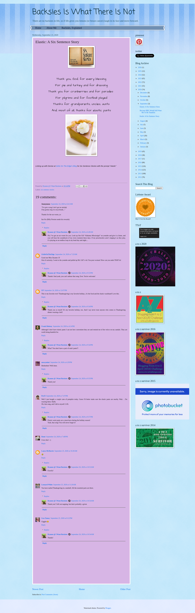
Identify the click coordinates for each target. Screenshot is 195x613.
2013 (140, 174)
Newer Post (37, 589)
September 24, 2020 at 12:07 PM (55, 290)
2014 (140, 170)
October (143, 100)
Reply (43, 223)
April (142, 136)
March (142, 139)
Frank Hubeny (46, 326)
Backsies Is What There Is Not (83, 12)
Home (38, 27)
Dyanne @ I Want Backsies (58, 232)
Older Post (125, 589)
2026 (140, 67)
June (142, 128)
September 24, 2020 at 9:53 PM (82, 273)
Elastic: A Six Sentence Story (150, 107)
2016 (140, 162)
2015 (140, 166)
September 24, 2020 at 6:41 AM (62, 204)
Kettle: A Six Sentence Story (149, 116)
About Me (51, 27)
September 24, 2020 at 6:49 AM (82, 232)
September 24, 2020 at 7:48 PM (57, 437)
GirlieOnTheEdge (48, 254)
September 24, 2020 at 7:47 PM (57, 396)
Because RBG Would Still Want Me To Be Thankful (151, 112)
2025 (140, 71)
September (144, 104)
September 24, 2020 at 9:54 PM (82, 306)
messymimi (45, 362)
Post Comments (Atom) (50, 594)
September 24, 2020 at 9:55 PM (82, 378)
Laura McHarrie (47, 451)
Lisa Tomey (45, 518)
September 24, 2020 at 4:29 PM (61, 362)
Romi (43, 437)
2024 (140, 75)
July (141, 125)
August (143, 121)
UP (42, 290)
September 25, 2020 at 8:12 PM (61, 518)
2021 (140, 86)
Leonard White (47, 485)
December (144, 93)
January (143, 147)
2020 (140, 89)
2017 (140, 159)
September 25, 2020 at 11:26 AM (64, 485)
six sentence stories (47, 190)
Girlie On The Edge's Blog (66, 166)
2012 (140, 177)
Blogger (108, 608)
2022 (140, 82)
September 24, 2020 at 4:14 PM (64, 326)
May (142, 132)
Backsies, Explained (72, 27)
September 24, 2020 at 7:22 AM (66, 254)
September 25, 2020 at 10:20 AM (65, 451)
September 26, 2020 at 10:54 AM (82, 501)
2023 (140, 78)
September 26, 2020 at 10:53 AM (82, 467)
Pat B (43, 396)
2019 (140, 151)
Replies (46, 228)
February (143, 143)
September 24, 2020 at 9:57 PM (82, 417)
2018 (140, 155)
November (144, 96)
